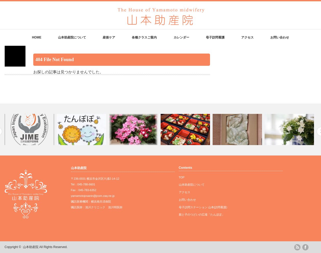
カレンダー (181, 37)
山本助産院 (30, 247)
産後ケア (109, 37)
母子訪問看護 (215, 37)
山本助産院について (72, 37)
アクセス (247, 37)
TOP (182, 177)
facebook (305, 247)
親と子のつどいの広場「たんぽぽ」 (202, 214)
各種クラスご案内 (144, 37)
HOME (36, 37)
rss (297, 247)
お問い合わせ (279, 37)
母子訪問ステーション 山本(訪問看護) (203, 207)
